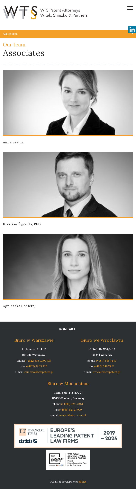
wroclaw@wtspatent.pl (106, 372)
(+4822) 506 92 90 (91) (38, 360)
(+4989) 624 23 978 (72, 404)
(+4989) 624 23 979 (70, 409)
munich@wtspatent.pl (72, 415)
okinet (82, 481)
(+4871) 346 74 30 (106, 360)
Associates (10, 34)
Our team (14, 44)
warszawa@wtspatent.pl (38, 372)
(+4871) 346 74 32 (104, 366)
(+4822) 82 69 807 (36, 366)
